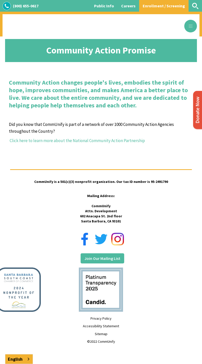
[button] (190, 26)
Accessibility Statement (101, 326)
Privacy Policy (101, 318)
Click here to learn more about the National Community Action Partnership (77, 140)
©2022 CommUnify (101, 341)
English (15, 359)
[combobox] (19, 359)
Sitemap (101, 334)
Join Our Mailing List (102, 258)
